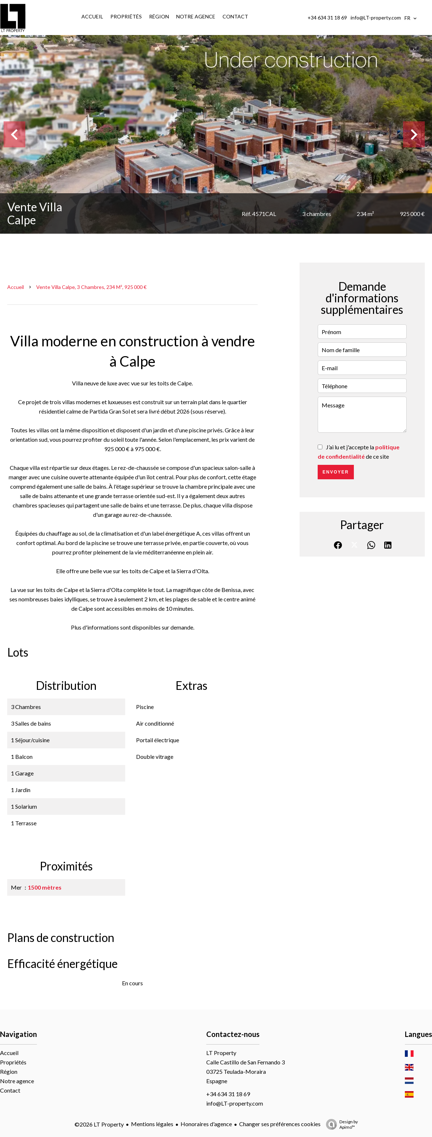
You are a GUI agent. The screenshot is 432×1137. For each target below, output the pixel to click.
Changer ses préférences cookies (280, 1123)
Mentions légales (152, 1123)
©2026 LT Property (99, 1124)
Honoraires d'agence (206, 1123)
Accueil (15, 287)
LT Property (221, 1052)
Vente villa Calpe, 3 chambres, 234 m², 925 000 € (91, 287)
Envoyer (335, 472)
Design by (340, 1124)
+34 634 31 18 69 (327, 17)
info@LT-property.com (376, 17)
